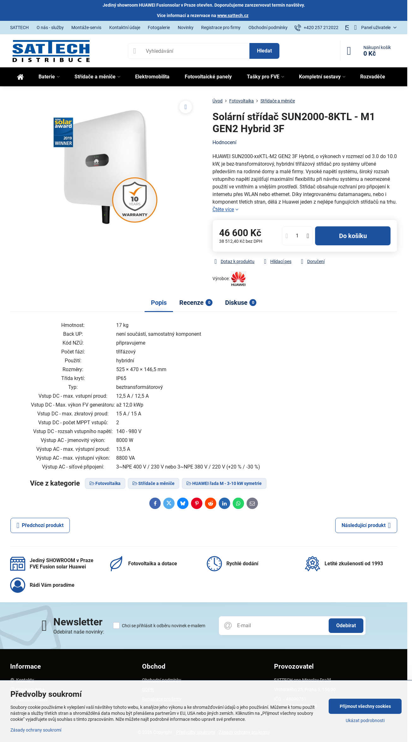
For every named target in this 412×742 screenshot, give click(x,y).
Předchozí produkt (40, 525)
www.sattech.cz (232, 15)
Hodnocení (224, 142)
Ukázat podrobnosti (365, 720)
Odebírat (346, 625)
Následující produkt (366, 525)
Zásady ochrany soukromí (35, 730)
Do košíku (353, 236)
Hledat (264, 51)
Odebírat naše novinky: (78, 632)
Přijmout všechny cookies (365, 706)
